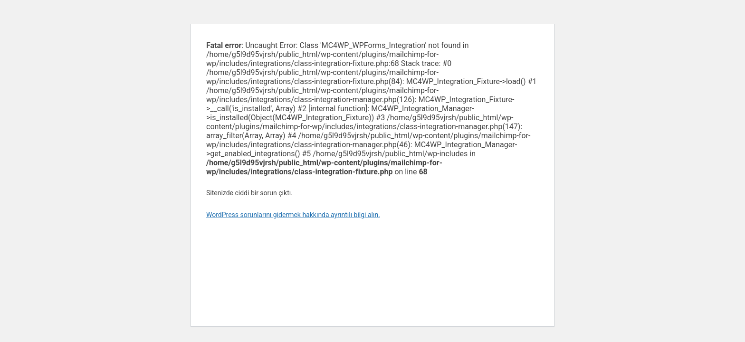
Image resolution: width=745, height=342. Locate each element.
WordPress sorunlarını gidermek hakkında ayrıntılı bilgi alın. (293, 214)
